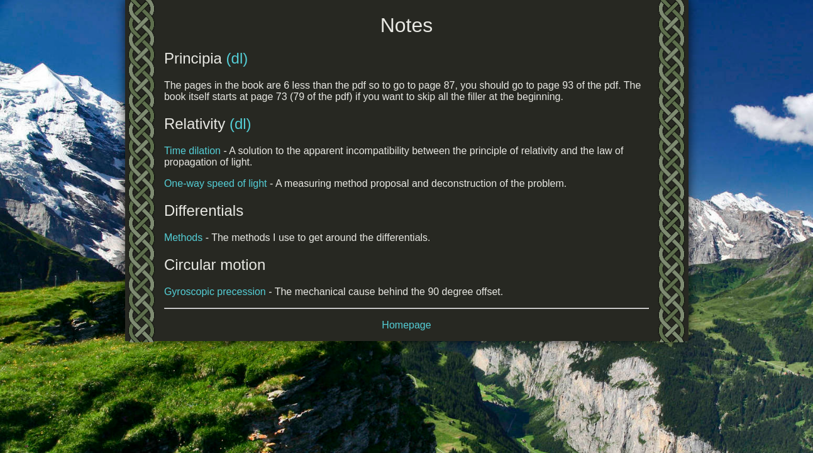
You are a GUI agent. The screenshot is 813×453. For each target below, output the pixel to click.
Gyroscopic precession (215, 291)
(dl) (237, 58)
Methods (183, 237)
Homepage (406, 325)
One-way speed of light (215, 183)
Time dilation (192, 150)
